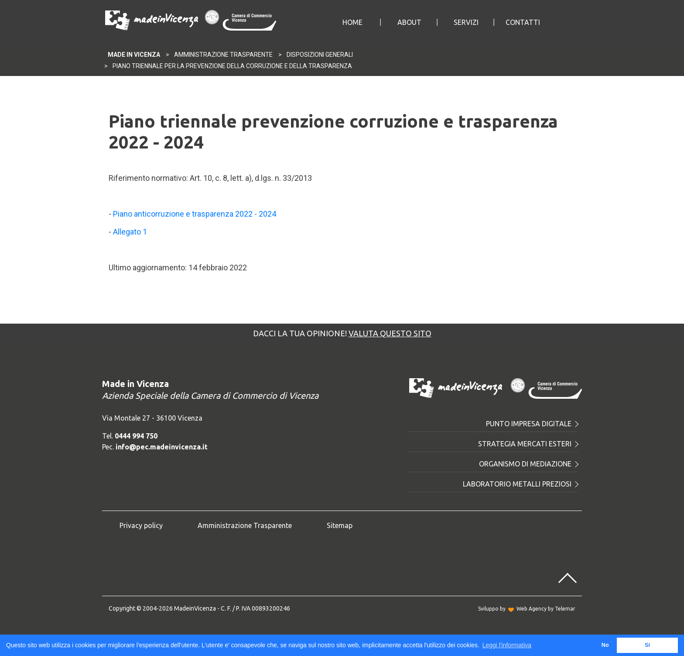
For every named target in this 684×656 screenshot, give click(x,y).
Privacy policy (141, 525)
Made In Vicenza (134, 54)
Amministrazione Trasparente (223, 54)
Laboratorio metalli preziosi (520, 484)
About (409, 22)
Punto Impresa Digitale (532, 424)
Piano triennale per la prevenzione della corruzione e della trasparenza (232, 65)
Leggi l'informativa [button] (506, 645)
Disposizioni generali (320, 54)
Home (352, 22)
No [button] (605, 645)
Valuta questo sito (390, 333)
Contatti (523, 22)
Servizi (466, 22)
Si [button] (647, 645)
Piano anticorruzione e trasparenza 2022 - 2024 (194, 213)
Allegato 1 (130, 231)
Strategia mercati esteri (528, 444)
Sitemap (339, 525)
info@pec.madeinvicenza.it (162, 447)
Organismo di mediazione (528, 464)
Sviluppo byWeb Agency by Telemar (526, 608)
